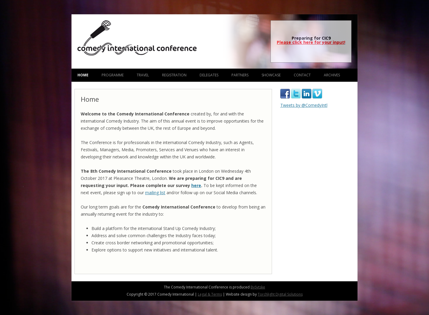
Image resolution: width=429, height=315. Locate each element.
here (196, 185)
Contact (302, 75)
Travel (143, 75)
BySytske (258, 287)
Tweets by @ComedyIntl (303, 105)
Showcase (271, 75)
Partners (239, 75)
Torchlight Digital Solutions (280, 294)
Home (82, 75)
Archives (332, 75)
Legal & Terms (210, 294)
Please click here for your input (310, 42)
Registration (174, 75)
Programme (113, 75)
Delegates (209, 75)
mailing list (155, 192)
